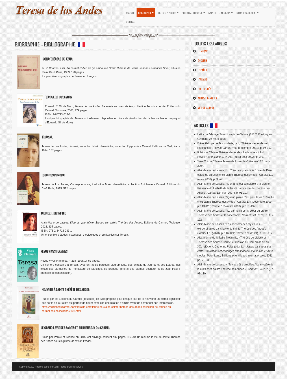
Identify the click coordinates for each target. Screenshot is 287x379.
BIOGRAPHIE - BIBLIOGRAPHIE (50, 44)
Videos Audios (204, 108)
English (200, 60)
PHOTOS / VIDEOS (167, 13)
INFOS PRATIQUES (247, 13)
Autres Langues (205, 98)
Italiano (200, 79)
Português (202, 89)
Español (200, 70)
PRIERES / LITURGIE (193, 13)
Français (201, 51)
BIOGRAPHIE (146, 13)
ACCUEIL (130, 13)
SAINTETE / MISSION (220, 13)
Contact (131, 22)
